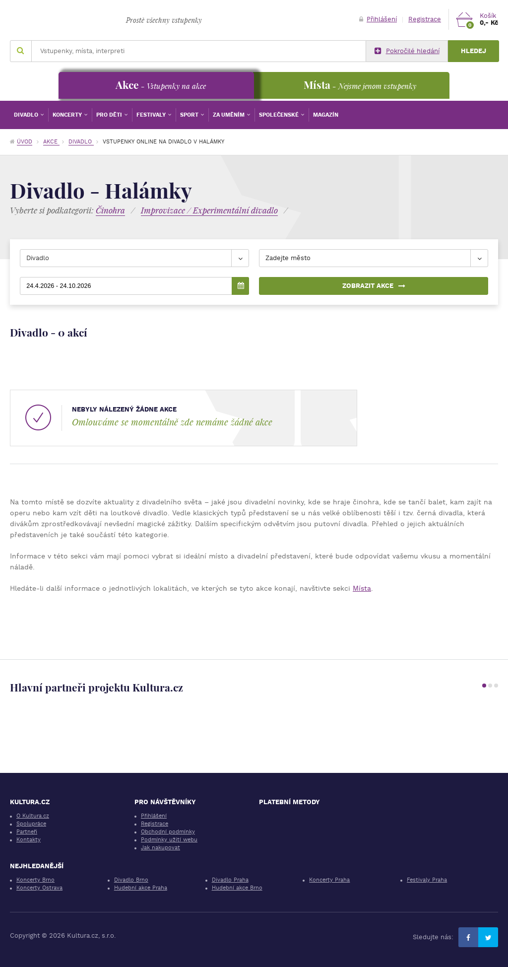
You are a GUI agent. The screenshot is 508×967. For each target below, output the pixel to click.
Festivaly (151, 115)
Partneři (26, 832)
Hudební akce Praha (140, 888)
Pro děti (110, 115)
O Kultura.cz (32, 816)
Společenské (279, 115)
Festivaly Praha (427, 880)
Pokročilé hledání (407, 51)
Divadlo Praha (230, 880)
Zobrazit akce (373, 285)
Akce (51, 141)
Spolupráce (31, 824)
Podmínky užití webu (169, 839)
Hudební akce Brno (237, 888)
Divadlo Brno (131, 880)
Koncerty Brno (35, 880)
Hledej (473, 51)
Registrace (424, 19)
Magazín (325, 115)
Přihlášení (378, 19)
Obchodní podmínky (168, 832)
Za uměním (229, 115)
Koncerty (68, 115)
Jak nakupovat (160, 847)
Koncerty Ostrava (39, 888)
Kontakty (28, 839)
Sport (190, 115)
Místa (362, 588)
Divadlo (27, 115)
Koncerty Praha (329, 880)
